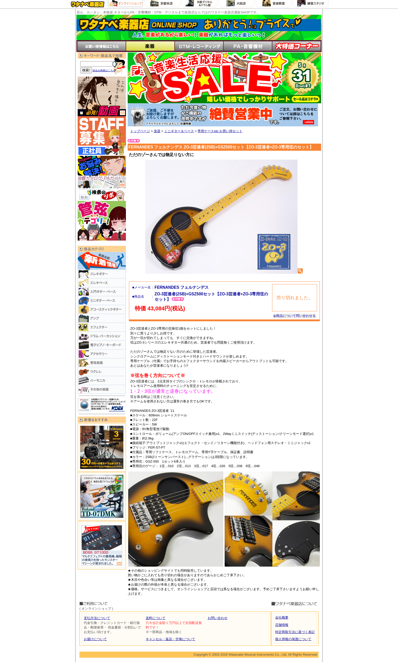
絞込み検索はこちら (104, 70)
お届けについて (95, 639)
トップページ (140, 131)
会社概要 (281, 617)
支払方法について (97, 618)
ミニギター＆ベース (179, 131)
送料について (155, 618)
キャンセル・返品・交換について (170, 639)
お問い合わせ (217, 618)
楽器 (157, 131)
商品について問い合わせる (294, 316)
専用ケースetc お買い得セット (219, 131)
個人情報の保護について (293, 639)
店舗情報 (281, 625)
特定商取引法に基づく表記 (295, 632)
